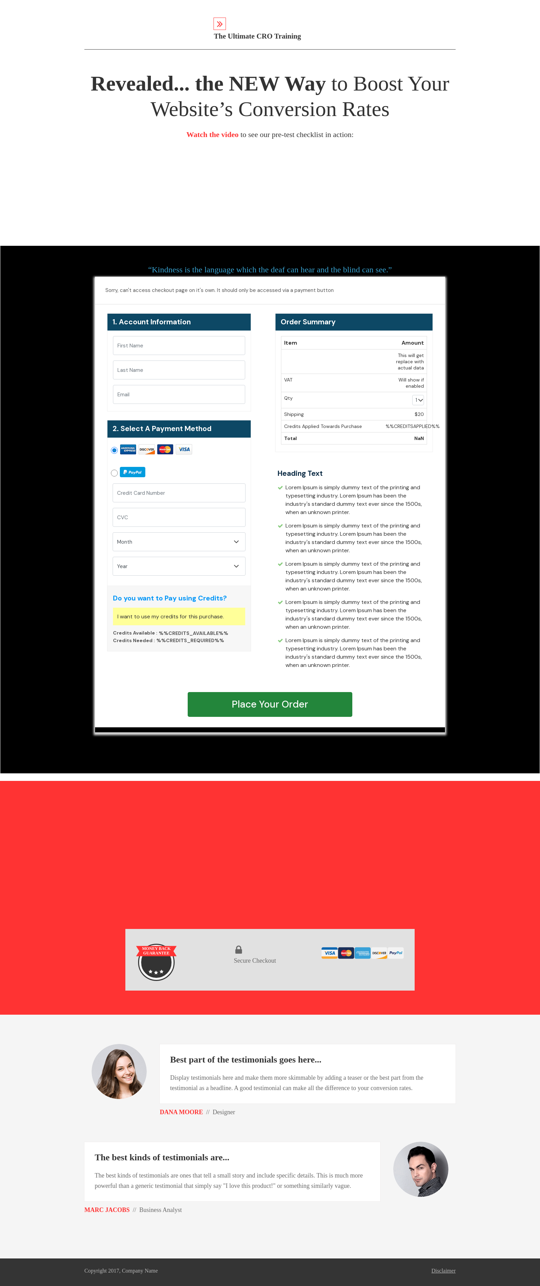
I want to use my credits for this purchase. (170, 616)
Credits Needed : (134, 640)
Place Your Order (270, 704)
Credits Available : (135, 633)
